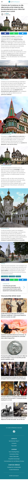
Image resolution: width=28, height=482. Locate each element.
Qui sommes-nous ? (14, 441)
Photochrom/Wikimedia (5, 228)
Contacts (14, 443)
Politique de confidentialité (14, 467)
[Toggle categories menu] (2, 1)
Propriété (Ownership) (14, 459)
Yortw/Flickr (3, 263)
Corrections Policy (14, 454)
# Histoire (18, 276)
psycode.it (14, 445)
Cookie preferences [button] (14, 469)
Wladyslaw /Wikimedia (4, 79)
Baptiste (7, 13)
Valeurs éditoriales (14, 456)
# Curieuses (12, 276)
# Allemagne (4, 276)
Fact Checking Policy (14, 451)
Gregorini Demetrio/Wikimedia (6, 134)
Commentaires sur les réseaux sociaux (14, 461)
